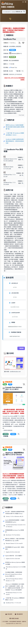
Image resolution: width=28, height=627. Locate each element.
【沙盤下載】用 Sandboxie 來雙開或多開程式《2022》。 (15, 134)
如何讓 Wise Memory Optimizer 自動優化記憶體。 (15, 563)
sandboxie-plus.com (15, 371)
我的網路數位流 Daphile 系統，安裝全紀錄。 (14, 548)
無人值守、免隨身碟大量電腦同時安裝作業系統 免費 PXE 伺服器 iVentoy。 (14, 512)
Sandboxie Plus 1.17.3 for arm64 (9, 183)
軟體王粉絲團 (14, 618)
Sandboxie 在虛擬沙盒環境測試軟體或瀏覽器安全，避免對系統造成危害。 (15, 141)
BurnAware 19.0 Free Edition (13, 535)
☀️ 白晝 (23, 2)
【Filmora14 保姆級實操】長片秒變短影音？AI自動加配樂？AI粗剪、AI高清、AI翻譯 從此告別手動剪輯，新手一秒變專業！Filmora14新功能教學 (15, 587)
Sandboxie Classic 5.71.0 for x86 (8, 167)
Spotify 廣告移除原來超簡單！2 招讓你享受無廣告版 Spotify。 (15, 521)
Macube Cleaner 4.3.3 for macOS (14, 543)
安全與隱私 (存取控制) (15, 46)
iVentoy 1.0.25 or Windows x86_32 (14, 516)
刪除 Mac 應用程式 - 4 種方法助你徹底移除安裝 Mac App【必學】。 (14, 539)
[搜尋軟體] (14, 12)
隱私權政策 (19, 614)
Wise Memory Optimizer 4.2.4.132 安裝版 (15, 568)
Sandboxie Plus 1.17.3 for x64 (9, 175)
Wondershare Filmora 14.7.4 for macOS (14, 593)
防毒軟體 (5, 436)
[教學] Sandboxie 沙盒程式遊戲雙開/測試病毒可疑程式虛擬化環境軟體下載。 (15, 127)
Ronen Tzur (13, 67)
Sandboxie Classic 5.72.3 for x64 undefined (10, 160)
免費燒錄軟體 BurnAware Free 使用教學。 (14, 531)
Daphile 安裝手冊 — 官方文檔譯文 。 (14, 555)
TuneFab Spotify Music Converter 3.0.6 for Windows (15, 525)
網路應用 (5, 500)
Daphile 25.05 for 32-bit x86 (13, 558)
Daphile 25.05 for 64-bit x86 (13, 552)
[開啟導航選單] (26, 2)
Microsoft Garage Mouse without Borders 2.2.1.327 (14, 579)
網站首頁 (8, 614)
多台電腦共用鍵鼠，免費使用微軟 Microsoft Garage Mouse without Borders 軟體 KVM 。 (13, 574)
